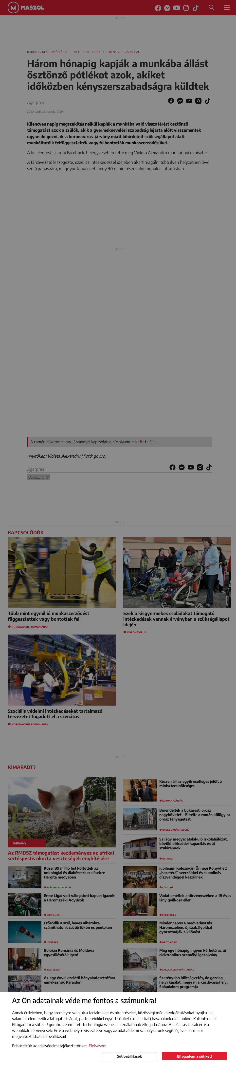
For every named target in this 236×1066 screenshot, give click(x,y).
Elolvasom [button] (98, 1045)
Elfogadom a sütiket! (194, 1056)
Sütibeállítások (129, 1056)
